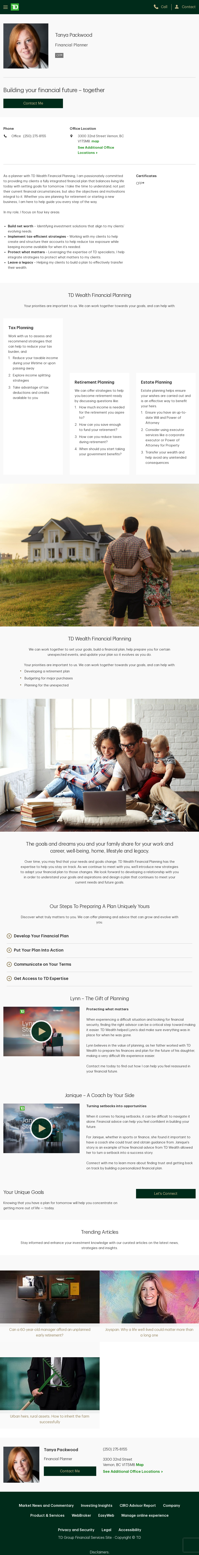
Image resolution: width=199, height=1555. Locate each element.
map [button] (95, 141)
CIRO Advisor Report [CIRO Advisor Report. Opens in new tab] (138, 1451)
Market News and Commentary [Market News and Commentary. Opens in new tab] (46, 1451)
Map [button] (140, 1410)
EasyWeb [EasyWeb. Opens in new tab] (106, 1461)
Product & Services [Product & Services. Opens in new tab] (47, 1461)
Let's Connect (165, 1139)
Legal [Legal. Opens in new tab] (106, 1475)
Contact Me (33, 103)
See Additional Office (96, 150)
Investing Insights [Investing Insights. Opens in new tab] (96, 1451)
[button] (38, 882)
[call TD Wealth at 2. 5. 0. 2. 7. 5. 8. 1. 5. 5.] (162, 7)
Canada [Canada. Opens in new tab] (100, 1505)
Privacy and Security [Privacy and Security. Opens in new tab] (76, 1475)
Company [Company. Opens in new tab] (171, 1451)
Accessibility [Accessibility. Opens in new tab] (130, 1475)
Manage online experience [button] (145, 1461)
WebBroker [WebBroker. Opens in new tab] (81, 1461)
